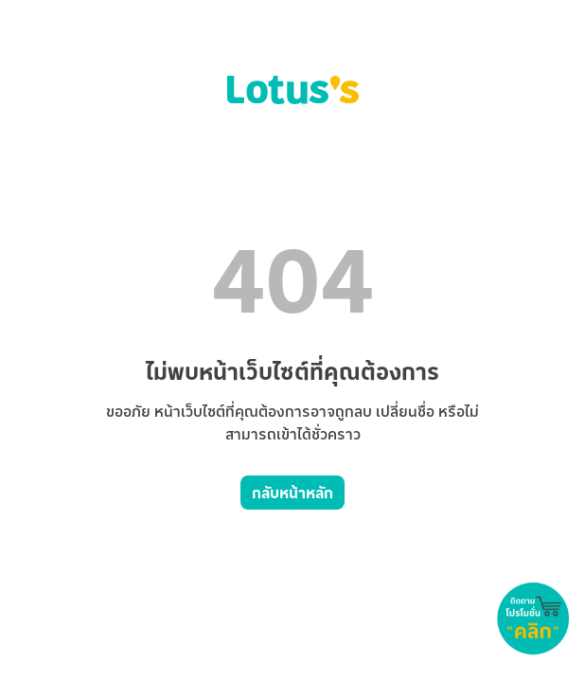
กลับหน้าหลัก (292, 492)
